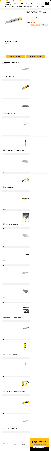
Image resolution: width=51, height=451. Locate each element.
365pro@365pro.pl (33, 3)
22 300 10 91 (5, 441)
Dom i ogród (37, 6)
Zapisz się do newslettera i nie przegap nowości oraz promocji (39, 441)
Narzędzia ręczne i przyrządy (28, 6)
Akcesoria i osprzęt (19, 6)
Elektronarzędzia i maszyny (10, 6)
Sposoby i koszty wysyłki (25, 441)
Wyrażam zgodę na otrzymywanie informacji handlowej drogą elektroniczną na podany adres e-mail (39, 444)
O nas (14, 441)
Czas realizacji (23, 444)
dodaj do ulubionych (44, 24)
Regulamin (15, 444)
